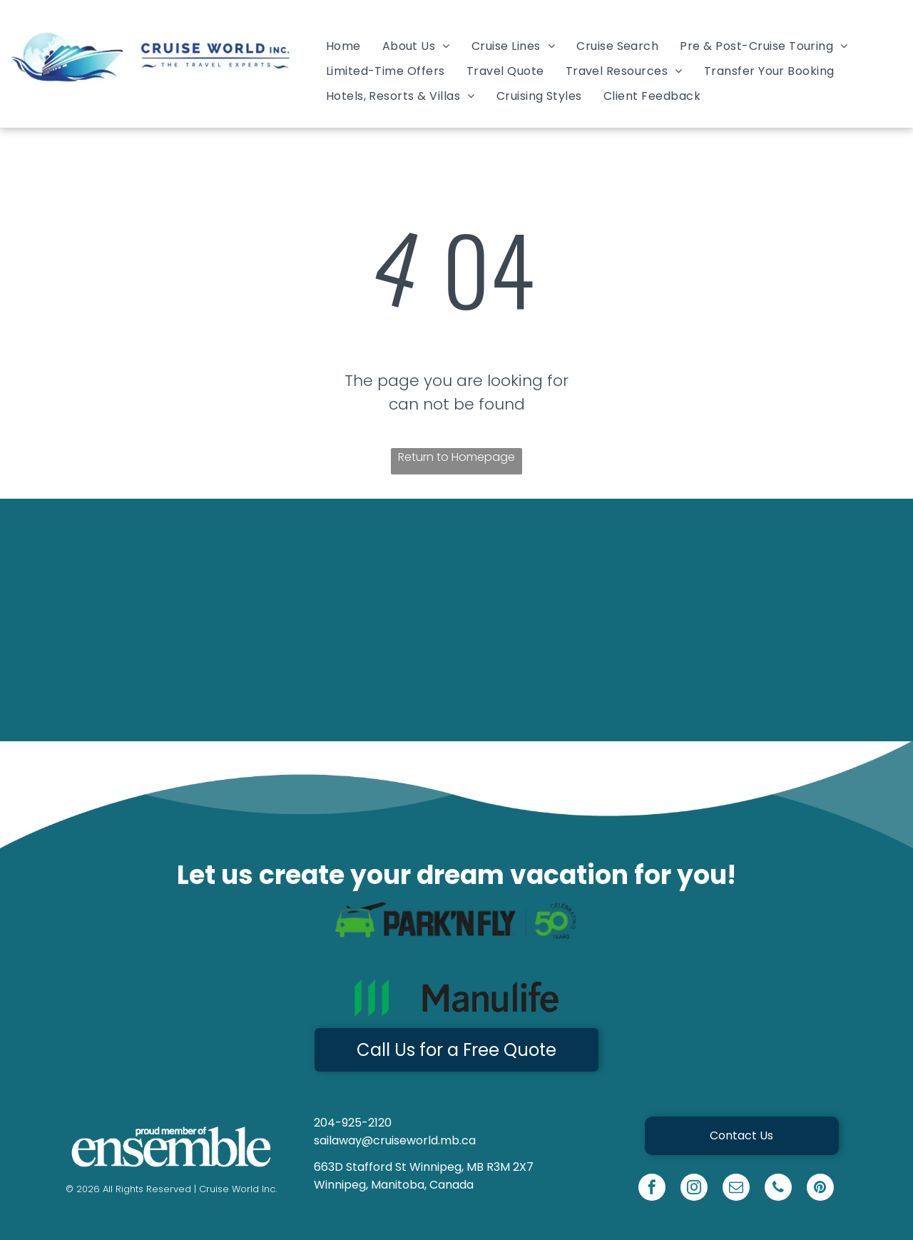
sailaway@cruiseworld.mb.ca (395, 1140)
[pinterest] (820, 1189)
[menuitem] (343, 45)
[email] (736, 1189)
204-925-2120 (353, 1122)
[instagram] (694, 1189)
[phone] (778, 1189)
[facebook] (651, 1189)
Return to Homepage (456, 457)
